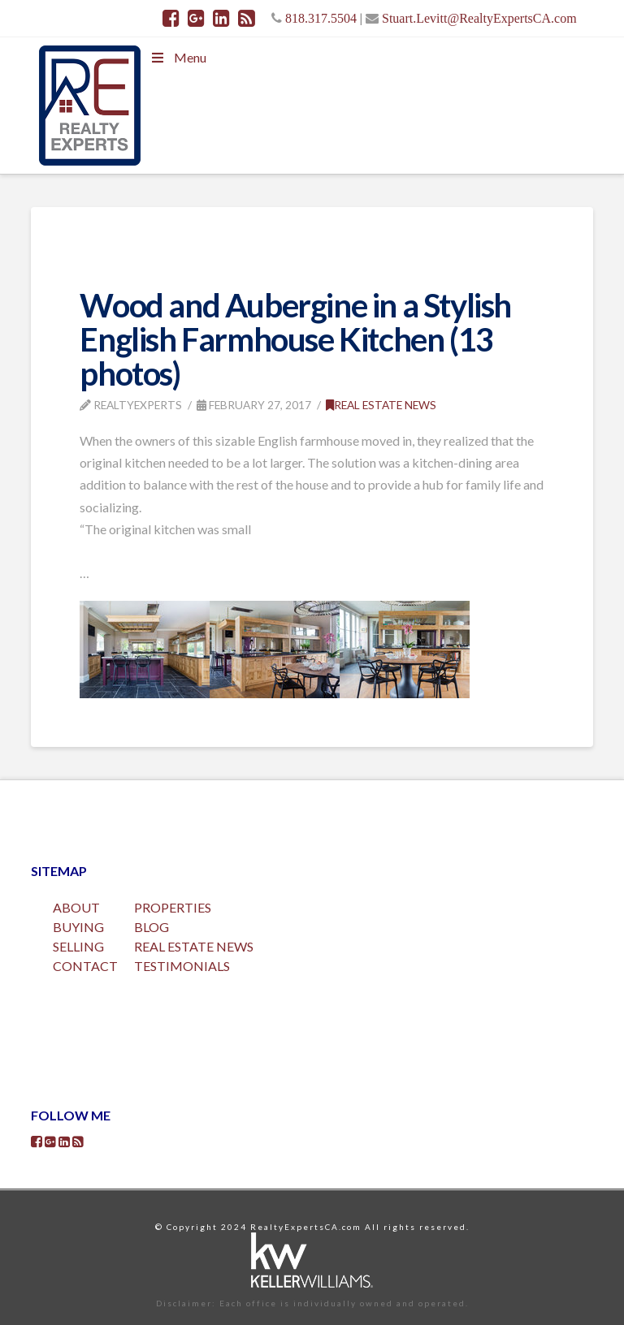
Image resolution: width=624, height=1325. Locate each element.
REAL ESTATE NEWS (194, 946)
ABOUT (76, 907)
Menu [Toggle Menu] (177, 57)
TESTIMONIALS (182, 965)
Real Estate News (381, 405)
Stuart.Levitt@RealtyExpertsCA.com (479, 17)
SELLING (78, 946)
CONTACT (85, 965)
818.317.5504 (321, 17)
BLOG (151, 926)
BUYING (78, 926)
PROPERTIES (172, 907)
